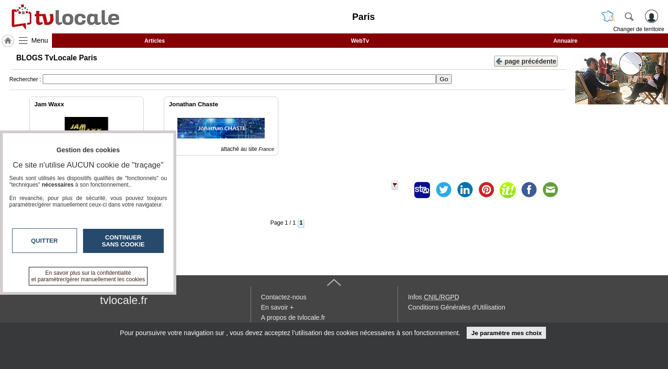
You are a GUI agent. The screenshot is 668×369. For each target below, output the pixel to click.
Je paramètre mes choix (506, 333)
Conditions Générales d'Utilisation (457, 307)
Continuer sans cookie (123, 241)
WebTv (360, 41)
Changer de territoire (638, 29)
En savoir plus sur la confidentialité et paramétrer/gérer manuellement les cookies (88, 276)
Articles (154, 41)
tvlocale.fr (124, 300)
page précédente (525, 60)
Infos (433, 297)
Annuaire (565, 41)
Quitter (44, 240)
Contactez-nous (284, 297)
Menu (40, 40)
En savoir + (277, 307)
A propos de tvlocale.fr (293, 317)
